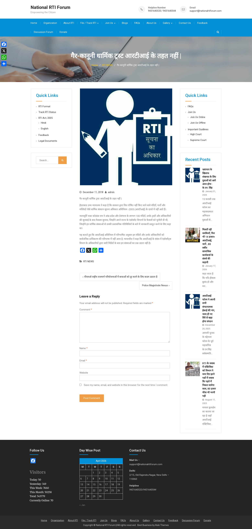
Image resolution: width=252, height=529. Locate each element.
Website (83, 372)
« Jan (82, 504)
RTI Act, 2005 (46, 117)
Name (83, 347)
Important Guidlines (198, 128)
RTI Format (44, 105)
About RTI (68, 22)
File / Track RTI (88, 22)
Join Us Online (197, 116)
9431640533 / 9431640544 (162, 10)
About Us (151, 22)
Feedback (202, 22)
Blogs (125, 22)
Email (83, 359)
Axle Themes (162, 524)
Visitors (38, 471)
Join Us (109, 22)
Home (34, 22)
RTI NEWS (88, 260)
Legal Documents (48, 140)
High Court (196, 133)
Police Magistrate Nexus (155, 284)
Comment (85, 309)
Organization (50, 22)
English (44, 128)
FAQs (137, 22)
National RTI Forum (50, 7)
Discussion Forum (43, 31)
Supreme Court (198, 139)
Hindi (43, 122)
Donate (63, 31)
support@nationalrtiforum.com (206, 10)
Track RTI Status (47, 111)
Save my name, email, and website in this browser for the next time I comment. (126, 384)
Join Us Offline (198, 122)
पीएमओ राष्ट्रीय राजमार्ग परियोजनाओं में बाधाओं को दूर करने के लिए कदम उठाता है (120, 276)
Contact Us (185, 22)
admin (111, 191)
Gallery (166, 22)
